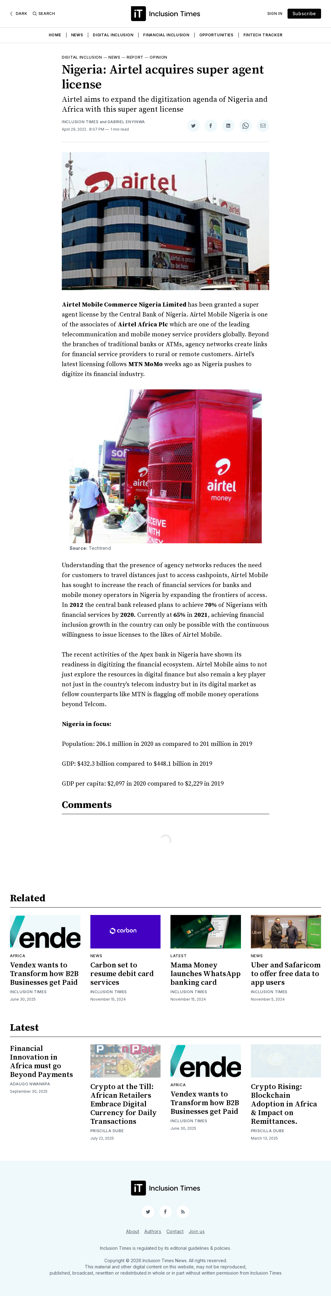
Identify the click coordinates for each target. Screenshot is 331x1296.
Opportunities (216, 35)
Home (55, 35)
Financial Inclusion (166, 35)
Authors (152, 1231)
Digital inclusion (82, 57)
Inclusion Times (80, 121)
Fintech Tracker (263, 35)
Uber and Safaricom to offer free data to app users (285, 974)
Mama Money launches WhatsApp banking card (205, 974)
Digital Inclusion (113, 35)
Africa (17, 955)
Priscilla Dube (107, 1130)
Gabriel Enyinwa (126, 121)
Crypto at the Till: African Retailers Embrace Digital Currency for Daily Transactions (123, 1104)
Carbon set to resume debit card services (122, 974)
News (77, 35)
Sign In (275, 13)
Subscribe (304, 13)
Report (135, 57)
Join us (197, 1231)
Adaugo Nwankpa (30, 1084)
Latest (178, 955)
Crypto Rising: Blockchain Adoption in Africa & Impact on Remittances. (284, 1104)
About (132, 1231)
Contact (175, 1231)
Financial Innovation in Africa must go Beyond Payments (41, 1061)
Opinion (158, 57)
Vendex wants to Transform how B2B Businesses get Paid (44, 974)
